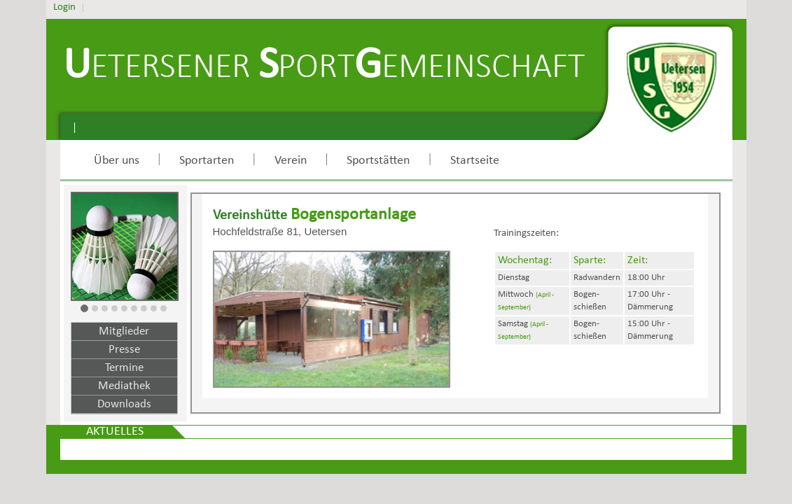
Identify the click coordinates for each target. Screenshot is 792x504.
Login (64, 8)
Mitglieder (124, 331)
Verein (291, 160)
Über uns (116, 160)
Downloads (124, 404)
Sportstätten (378, 160)
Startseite (474, 160)
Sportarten (206, 160)
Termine (124, 368)
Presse (124, 350)
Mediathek (124, 386)
